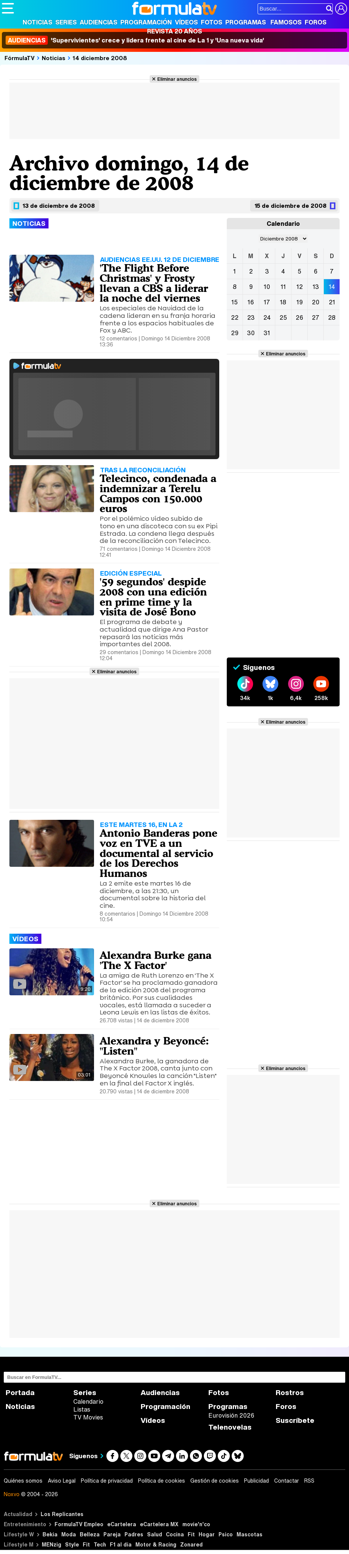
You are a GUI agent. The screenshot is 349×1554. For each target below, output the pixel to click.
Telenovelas (230, 1427)
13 (316, 286)
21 (332, 302)
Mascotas (250, 1534)
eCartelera (121, 1524)
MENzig (51, 1544)
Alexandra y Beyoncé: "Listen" (154, 1046)
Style (72, 1544)
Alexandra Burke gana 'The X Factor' (155, 960)
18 (283, 302)
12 (299, 286)
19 (299, 302)
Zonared (191, 1544)
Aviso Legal (62, 1480)
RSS (309, 1480)
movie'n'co (196, 1524)
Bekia (50, 1534)
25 (283, 317)
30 (251, 332)
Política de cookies (161, 1480)
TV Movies (88, 1417)
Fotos (211, 22)
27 (315, 317)
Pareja (112, 1534)
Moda (68, 1534)
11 (283, 286)
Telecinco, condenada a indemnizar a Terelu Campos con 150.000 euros (158, 493)
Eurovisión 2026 (231, 1415)
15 (234, 302)
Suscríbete (295, 1420)
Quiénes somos (23, 1480)
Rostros (290, 1392)
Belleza (90, 1534)
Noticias (37, 22)
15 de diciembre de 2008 (290, 205)
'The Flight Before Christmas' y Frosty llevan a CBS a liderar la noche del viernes (154, 283)
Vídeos (186, 22)
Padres (133, 1534)
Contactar (286, 1480)
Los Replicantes (62, 1514)
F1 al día (121, 1544)
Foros (315, 22)
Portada (20, 1392)
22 (234, 317)
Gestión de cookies (214, 1480)
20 (315, 302)
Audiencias (98, 22)
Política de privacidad (107, 1480)
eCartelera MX (159, 1524)
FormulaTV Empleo (79, 1524)
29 (234, 332)
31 (267, 332)
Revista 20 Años (174, 31)
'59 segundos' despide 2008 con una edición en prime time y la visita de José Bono (153, 597)
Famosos (286, 22)
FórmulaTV (20, 58)
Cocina (175, 1534)
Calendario (88, 1401)
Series (66, 22)
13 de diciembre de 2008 (59, 205)
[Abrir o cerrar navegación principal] (8, 8)
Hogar (207, 1534)
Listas (81, 1409)
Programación (146, 22)
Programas (245, 22)
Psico (226, 1534)
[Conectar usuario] (341, 9)
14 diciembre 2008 (100, 58)
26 (299, 317)
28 (331, 317)
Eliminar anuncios (177, 79)
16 (250, 302)
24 (267, 317)
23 (251, 317)
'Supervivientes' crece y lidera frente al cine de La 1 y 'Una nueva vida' (135, 40)
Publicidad (256, 1480)
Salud (154, 1534)
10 (267, 286)
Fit (191, 1534)
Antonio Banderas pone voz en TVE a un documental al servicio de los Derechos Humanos (158, 853)
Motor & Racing (155, 1544)
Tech (100, 1544)
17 (267, 302)
